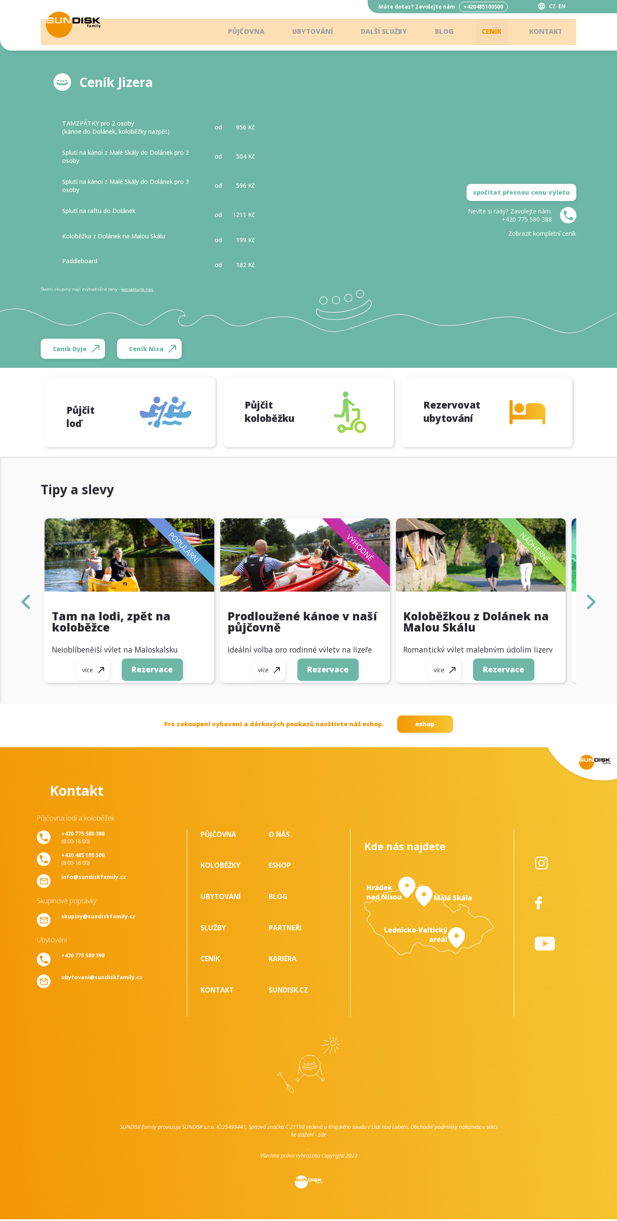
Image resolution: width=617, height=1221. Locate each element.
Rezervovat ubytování (450, 413)
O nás (279, 836)
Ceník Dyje (70, 349)
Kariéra (283, 960)
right (591, 603)
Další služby (377, 32)
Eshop (280, 867)
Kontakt (544, 32)
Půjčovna (235, 32)
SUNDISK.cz (288, 991)
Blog (440, 32)
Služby (213, 929)
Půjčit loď (88, 414)
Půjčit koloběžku (269, 413)
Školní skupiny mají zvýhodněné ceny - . (98, 289)
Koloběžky (220, 867)
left (25, 603)
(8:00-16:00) (83, 839)
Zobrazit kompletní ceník (542, 233)
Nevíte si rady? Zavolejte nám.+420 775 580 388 (510, 215)
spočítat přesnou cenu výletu (521, 192)
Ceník (488, 32)
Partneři (285, 929)
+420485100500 (483, 6)
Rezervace (152, 672)
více (86, 673)
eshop (424, 726)
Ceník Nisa (146, 349)
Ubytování (304, 32)
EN (562, 6)
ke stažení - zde (308, 1136)
